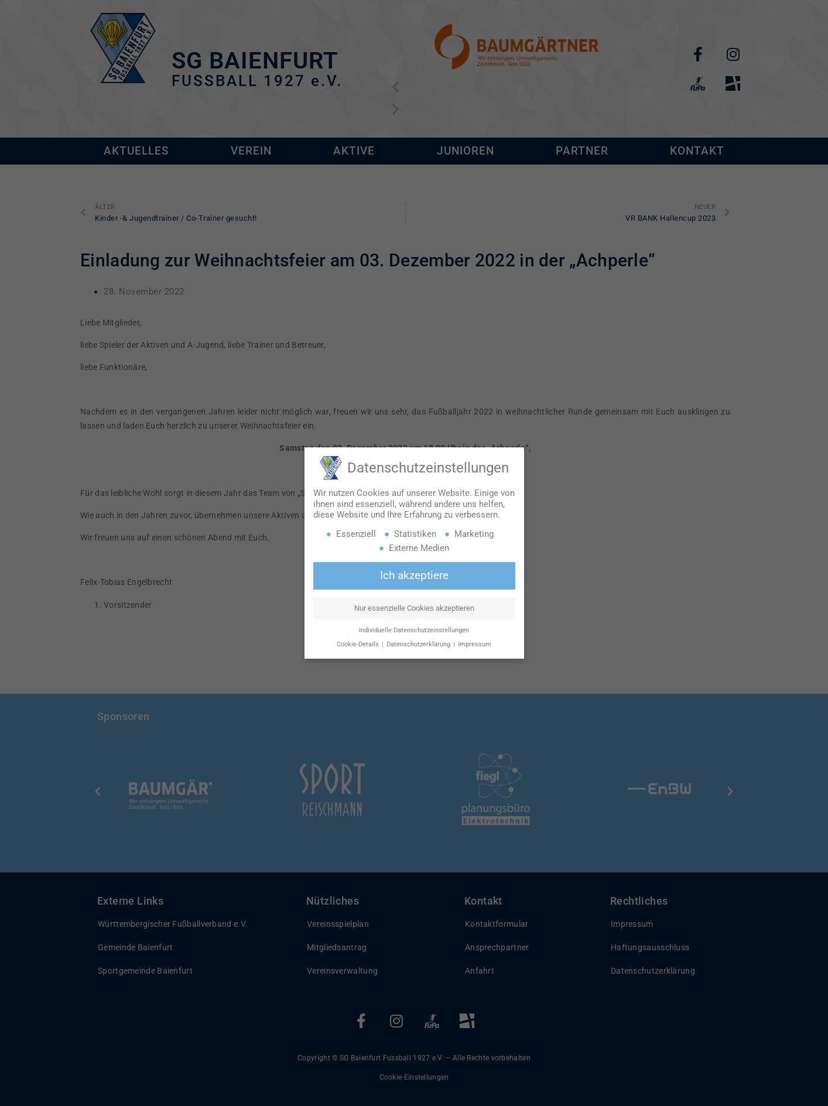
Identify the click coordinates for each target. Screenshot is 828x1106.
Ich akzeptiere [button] (414, 575)
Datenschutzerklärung (419, 644)
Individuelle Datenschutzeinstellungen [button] (414, 630)
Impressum (474, 644)
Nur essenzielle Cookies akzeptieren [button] (414, 608)
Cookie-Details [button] (359, 644)
